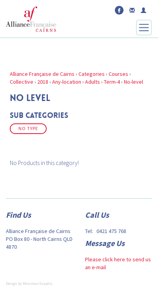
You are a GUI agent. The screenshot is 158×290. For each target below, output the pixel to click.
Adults (92, 81)
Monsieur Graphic (38, 283)
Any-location (66, 81)
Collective (21, 81)
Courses (118, 73)
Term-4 (112, 81)
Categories (91, 73)
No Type (28, 128)
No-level (133, 81)
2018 (42, 81)
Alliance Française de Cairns (42, 73)
